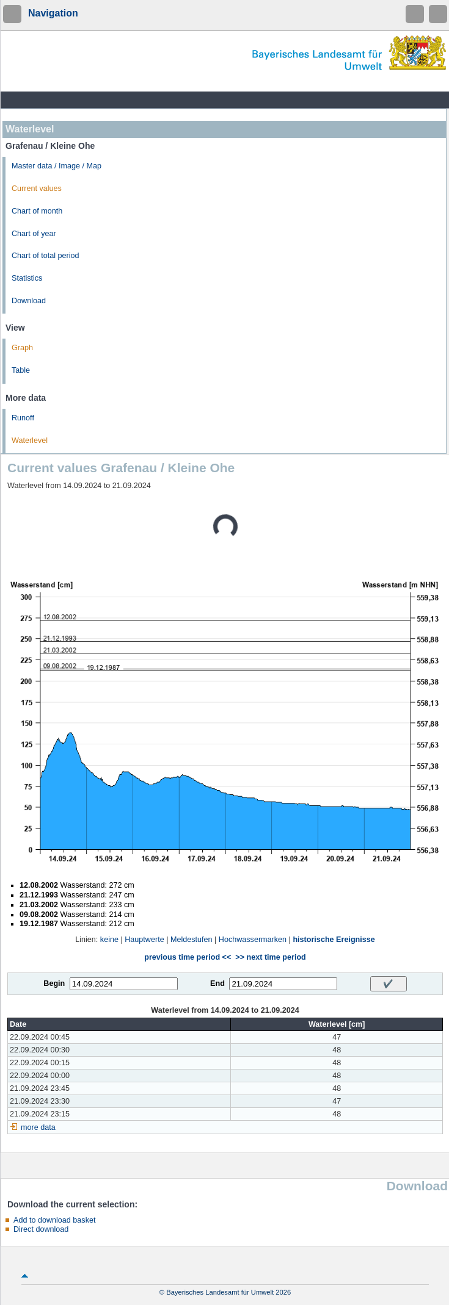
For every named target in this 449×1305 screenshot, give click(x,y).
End (217, 983)
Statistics (27, 278)
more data (38, 1127)
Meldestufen (191, 939)
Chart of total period (45, 255)
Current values (37, 188)
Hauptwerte (144, 939)
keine (109, 939)
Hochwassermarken (253, 939)
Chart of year (34, 233)
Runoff (23, 418)
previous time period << (187, 957)
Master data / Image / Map (56, 166)
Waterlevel (30, 440)
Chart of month (37, 211)
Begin (54, 983)
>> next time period (270, 957)
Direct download (40, 1229)
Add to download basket (54, 1220)
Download (29, 301)
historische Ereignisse (333, 939)
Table (21, 370)
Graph (22, 347)
